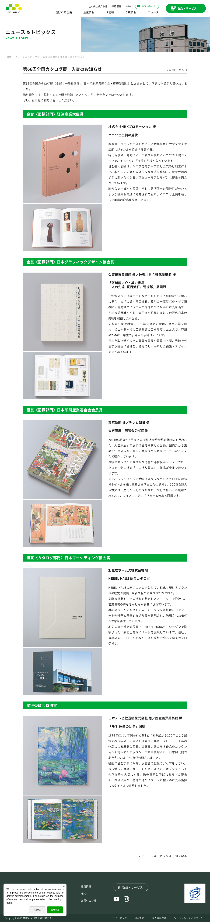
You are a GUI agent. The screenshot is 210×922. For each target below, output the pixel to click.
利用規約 (139, 918)
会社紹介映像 (100, 6)
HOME (8, 57)
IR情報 (110, 12)
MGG (128, 6)
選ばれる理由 (63, 12)
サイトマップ (119, 918)
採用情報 (116, 6)
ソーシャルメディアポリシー (189, 918)
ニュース (153, 12)
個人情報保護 (159, 918)
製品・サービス (132, 887)
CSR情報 (130, 12)
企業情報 (88, 12)
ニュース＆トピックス (27, 57)
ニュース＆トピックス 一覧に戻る (164, 856)
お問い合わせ (88, 900)
